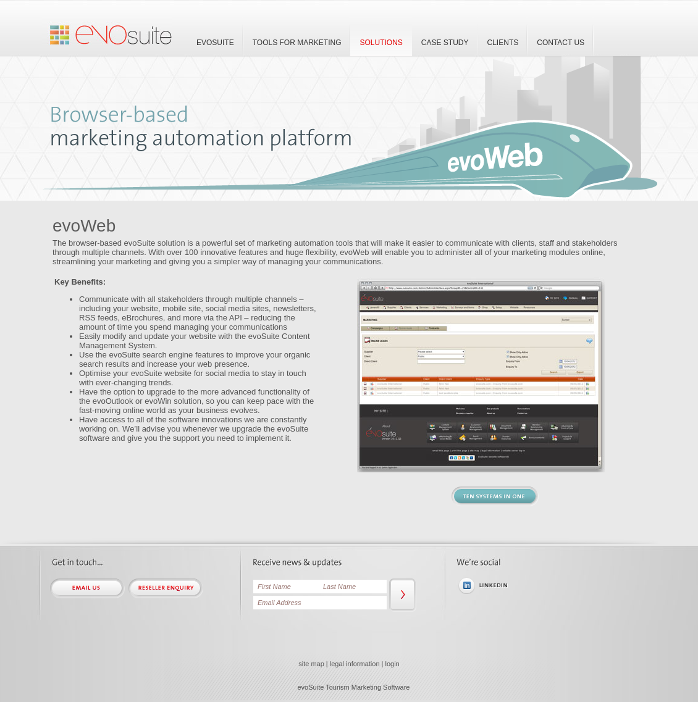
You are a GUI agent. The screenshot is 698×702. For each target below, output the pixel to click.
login (392, 663)
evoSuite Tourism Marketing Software (354, 687)
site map (311, 663)
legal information (355, 663)
